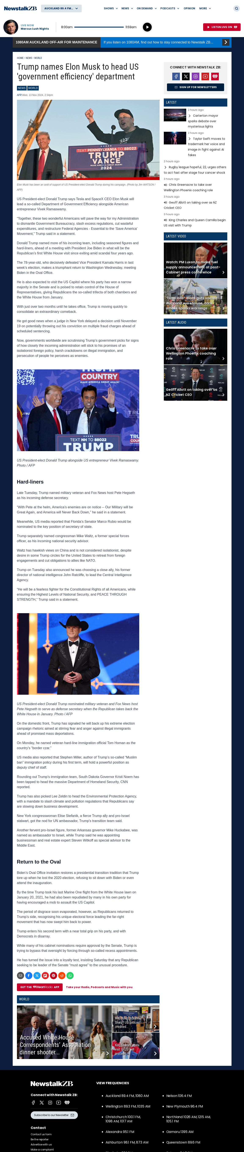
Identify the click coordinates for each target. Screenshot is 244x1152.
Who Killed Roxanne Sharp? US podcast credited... (128, 1022)
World (38, 58)
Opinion (189, 8)
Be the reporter (39, 1139)
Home (20, 58)
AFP (19, 95)
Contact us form (41, 1134)
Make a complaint (42, 1149)
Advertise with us (41, 1144)
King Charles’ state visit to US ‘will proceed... (127, 1049)
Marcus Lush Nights (35, 28)
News (29, 58)
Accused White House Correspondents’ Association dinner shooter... (55, 1045)
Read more (195, 119)
